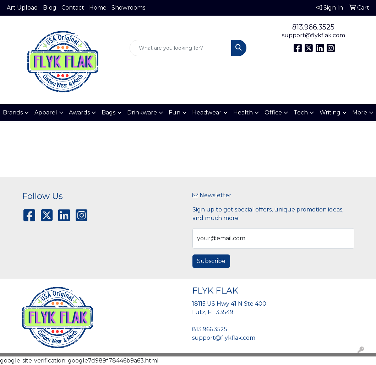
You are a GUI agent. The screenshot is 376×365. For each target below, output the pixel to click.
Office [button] (273, 112)
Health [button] (243, 112)
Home (98, 7)
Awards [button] (79, 112)
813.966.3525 (313, 27)
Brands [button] (13, 112)
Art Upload (22, 7)
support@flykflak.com (313, 35)
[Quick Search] (180, 48)
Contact (72, 7)
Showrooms (128, 7)
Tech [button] (301, 112)
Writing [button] (330, 112)
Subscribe (211, 261)
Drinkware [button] (142, 112)
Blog (49, 7)
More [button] (359, 112)
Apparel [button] (45, 112)
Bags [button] (108, 112)
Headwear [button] (207, 112)
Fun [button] (174, 112)
